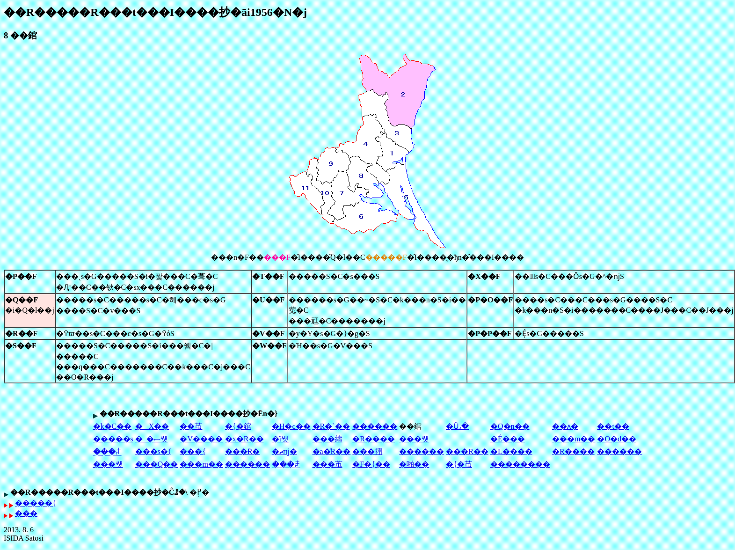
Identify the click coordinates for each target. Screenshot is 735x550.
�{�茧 (459, 464)
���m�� (573, 439)
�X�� (152, 426)
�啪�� (414, 464)
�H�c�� (291, 426)
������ (374, 426)
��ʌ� (565, 426)
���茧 (327, 464)
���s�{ (153, 451)
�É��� (507, 439)
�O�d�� (616, 439)
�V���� (201, 439)
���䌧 (327, 439)
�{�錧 (238, 426)
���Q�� (156, 464)
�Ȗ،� (457, 426)
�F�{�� (371, 464)
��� (26, 513)
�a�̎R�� (332, 451)
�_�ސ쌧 (151, 439)
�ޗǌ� (284, 451)
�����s (113, 439)
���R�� (467, 451)
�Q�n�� (510, 426)
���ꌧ (107, 452)
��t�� (613, 426)
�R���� (373, 439)
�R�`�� (331, 426)
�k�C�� (112, 426)
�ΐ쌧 (280, 439)
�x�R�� (244, 439)
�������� (520, 464)
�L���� (511, 451)
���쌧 (414, 439)
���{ (193, 451)
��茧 (191, 426)
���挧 (367, 451)
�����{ (35, 503)
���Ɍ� (242, 451)
